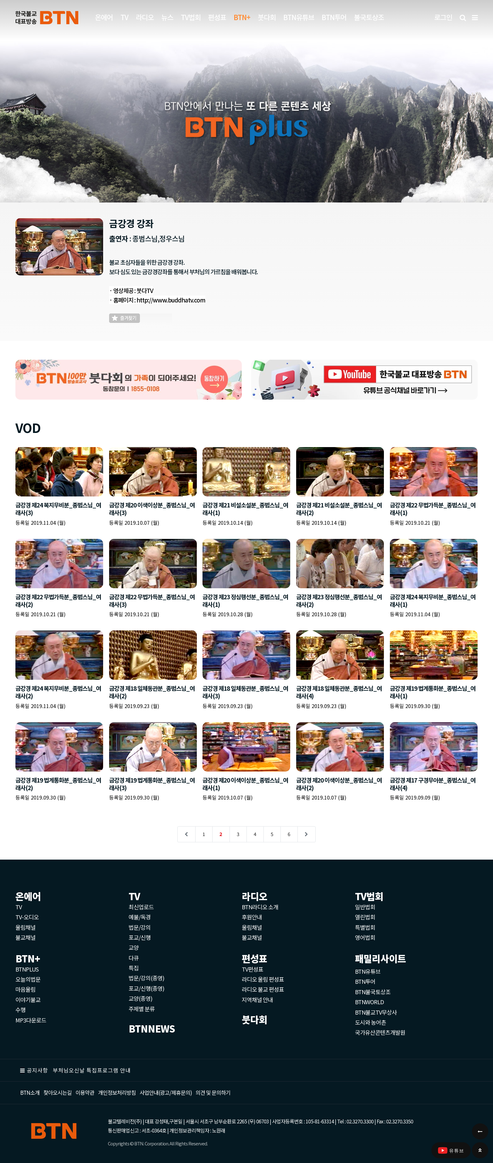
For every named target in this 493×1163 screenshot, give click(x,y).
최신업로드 (141, 907)
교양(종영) (140, 998)
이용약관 (84, 1092)
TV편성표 (252, 969)
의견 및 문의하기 (213, 1092)
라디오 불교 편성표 (263, 989)
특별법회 (365, 927)
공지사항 (37, 1070)
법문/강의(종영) (146, 978)
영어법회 (365, 937)
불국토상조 (369, 17)
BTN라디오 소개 (260, 907)
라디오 (145, 17)
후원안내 (252, 917)
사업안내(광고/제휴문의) (166, 1092)
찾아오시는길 (57, 1092)
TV (124, 17)
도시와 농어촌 (370, 1022)
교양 (134, 947)
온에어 (104, 17)
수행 (20, 1009)
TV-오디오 (27, 917)
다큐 (134, 958)
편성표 (217, 17)
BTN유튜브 (298, 17)
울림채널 (25, 927)
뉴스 (167, 17)
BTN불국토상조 (373, 992)
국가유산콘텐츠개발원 (380, 1032)
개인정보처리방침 (117, 1092)
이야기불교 (28, 999)
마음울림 (25, 989)
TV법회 (191, 17)
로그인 (443, 17)
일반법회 (365, 907)
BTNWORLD (369, 1002)
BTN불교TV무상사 (376, 1012)
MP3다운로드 (30, 1020)
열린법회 (365, 917)
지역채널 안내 (257, 999)
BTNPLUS (26, 969)
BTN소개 (30, 1092)
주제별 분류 (142, 1009)
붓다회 (267, 17)
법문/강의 (140, 927)
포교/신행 (140, 937)
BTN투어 (334, 17)
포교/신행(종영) (146, 988)
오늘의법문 (28, 979)
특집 (134, 968)
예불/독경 (140, 917)
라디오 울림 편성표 (263, 979)
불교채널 (25, 937)
